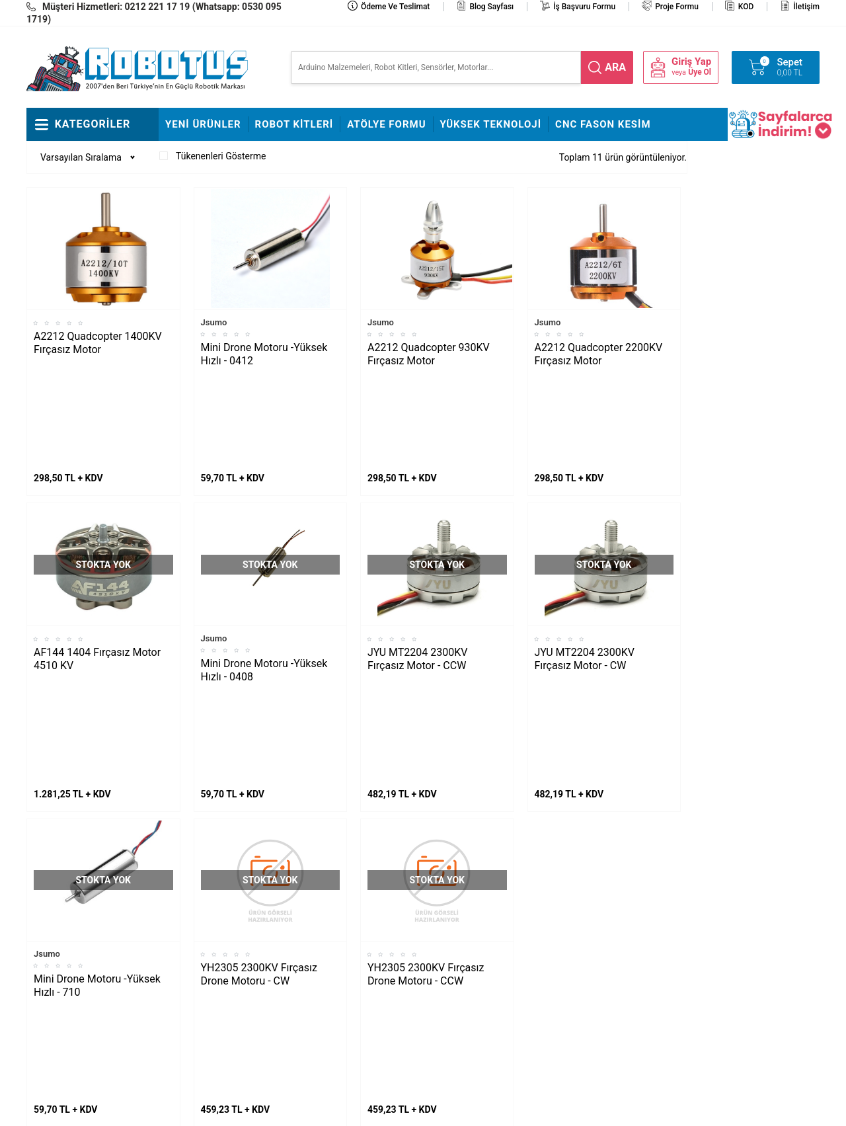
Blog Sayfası (491, 6)
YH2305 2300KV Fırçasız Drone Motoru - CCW (425, 772)
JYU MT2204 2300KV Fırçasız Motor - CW (584, 558)
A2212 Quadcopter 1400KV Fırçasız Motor (98, 343)
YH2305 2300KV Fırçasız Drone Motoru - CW (259, 772)
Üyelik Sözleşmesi (466, 945)
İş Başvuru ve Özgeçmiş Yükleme (345, 935)
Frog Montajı (190, 906)
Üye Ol (699, 72)
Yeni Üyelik (451, 925)
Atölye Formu (386, 124)
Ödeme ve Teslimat (395, 6)
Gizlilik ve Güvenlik (467, 1005)
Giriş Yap (691, 62)
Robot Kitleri (294, 124)
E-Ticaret (385, 1109)
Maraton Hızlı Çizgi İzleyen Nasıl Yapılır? (86, 955)
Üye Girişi (448, 965)
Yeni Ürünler (203, 124)
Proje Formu (677, 6)
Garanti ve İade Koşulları (478, 985)
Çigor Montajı (192, 925)
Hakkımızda (321, 906)
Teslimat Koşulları (466, 906)
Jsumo (214, 322)
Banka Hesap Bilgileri (339, 985)
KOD (746, 6)
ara (615, 67)
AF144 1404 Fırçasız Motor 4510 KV (97, 558)
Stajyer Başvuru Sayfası (345, 886)
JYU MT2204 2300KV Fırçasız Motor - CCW (417, 558)
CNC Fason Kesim (603, 124)
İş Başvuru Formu (584, 6)
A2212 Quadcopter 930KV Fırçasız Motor (428, 354)
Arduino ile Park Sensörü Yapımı (82, 995)
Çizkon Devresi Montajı (211, 965)
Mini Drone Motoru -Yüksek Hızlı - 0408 (264, 569)
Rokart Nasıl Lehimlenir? (214, 945)
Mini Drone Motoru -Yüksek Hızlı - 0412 (264, 354)
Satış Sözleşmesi (331, 965)
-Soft (357, 1109)
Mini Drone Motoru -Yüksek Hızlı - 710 (97, 783)
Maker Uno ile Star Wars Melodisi (81, 916)
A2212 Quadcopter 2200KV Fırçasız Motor (599, 354)
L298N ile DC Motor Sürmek (89, 886)
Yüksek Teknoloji (491, 124)
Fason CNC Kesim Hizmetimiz (334, 1015)
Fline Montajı (191, 886)
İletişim (806, 6)
